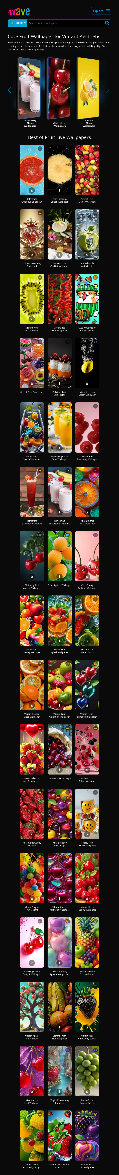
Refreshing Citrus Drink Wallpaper (59, 458)
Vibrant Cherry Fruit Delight (60, 844)
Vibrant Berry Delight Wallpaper (87, 908)
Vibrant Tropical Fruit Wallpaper (87, 973)
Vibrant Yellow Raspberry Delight (32, 1166)
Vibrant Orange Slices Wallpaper (32, 715)
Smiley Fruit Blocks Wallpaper (87, 844)
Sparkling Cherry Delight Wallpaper (32, 973)
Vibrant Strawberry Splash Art (59, 1166)
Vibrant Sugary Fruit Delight (32, 908)
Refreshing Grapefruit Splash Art (31, 200)
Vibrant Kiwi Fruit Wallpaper (31, 329)
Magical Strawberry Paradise (59, 1101)
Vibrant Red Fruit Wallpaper (59, 329)
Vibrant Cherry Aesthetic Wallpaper (59, 908)
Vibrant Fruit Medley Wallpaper (87, 200)
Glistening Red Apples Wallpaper (31, 586)
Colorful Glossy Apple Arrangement (59, 973)
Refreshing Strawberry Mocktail (32, 522)
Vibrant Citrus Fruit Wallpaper (87, 522)
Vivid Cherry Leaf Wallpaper (31, 1101)
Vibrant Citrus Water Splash (87, 651)
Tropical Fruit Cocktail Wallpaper (59, 265)
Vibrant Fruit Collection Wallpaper (59, 715)
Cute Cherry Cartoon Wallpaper (87, 586)
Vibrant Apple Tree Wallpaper (31, 1037)
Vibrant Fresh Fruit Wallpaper (59, 1037)
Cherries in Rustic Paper (59, 778)
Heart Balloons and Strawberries (31, 780)
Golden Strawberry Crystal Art (31, 265)
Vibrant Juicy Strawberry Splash (87, 1037)
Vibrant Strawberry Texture (32, 844)
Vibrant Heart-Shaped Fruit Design (87, 715)
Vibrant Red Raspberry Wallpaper (87, 458)
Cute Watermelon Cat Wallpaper (87, 329)
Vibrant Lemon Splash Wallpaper (87, 393)
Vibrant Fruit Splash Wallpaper (31, 458)
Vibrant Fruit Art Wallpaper (87, 1166)
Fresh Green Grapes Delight (87, 1101)
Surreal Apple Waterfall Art (87, 265)
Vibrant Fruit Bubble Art (31, 392)
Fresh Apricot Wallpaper (59, 585)
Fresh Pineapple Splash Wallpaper (59, 200)
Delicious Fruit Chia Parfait (59, 393)
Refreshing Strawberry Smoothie (59, 522)
